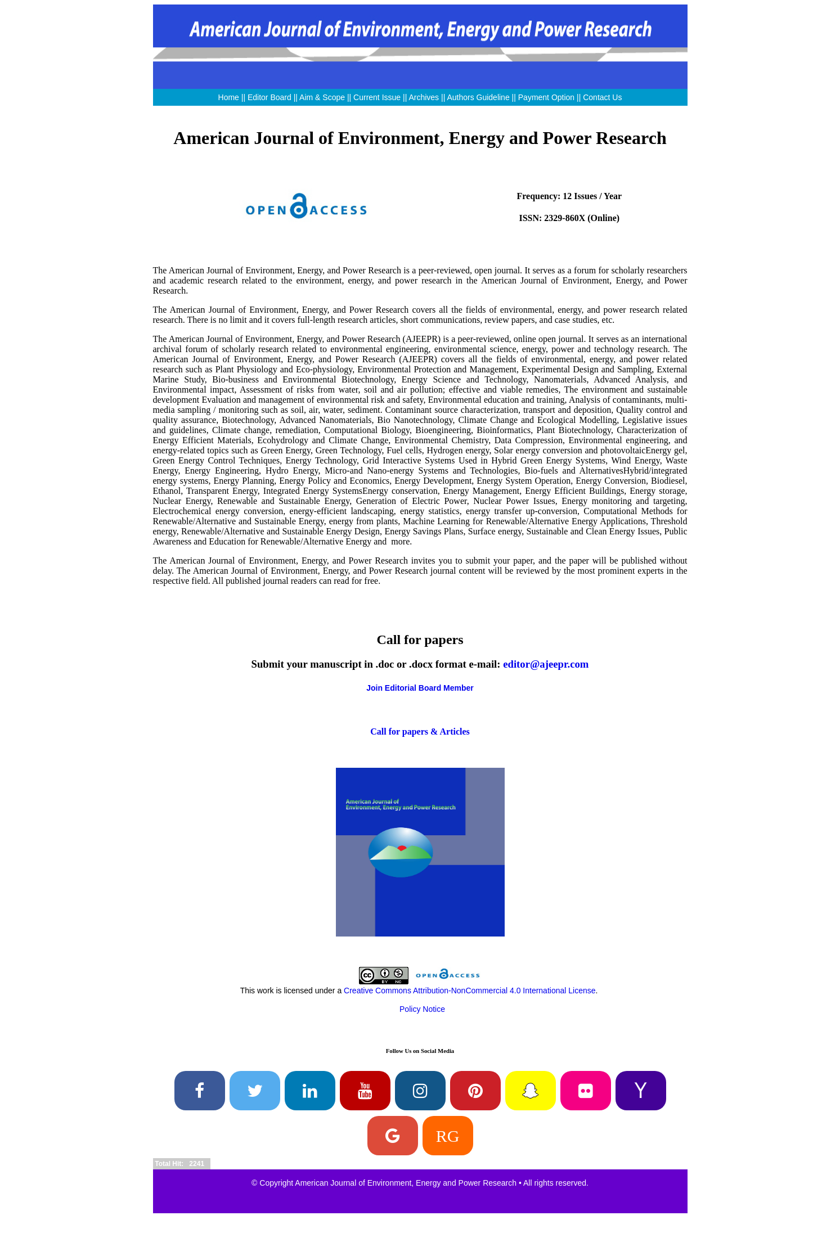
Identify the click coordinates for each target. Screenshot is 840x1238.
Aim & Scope (323, 97)
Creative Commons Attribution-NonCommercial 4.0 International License (469, 990)
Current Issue (377, 97)
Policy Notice (422, 1009)
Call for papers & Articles (420, 731)
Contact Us (602, 97)
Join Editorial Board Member (420, 687)
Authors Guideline (478, 97)
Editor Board (269, 97)
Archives (423, 97)
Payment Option (546, 97)
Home (228, 97)
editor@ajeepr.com (546, 664)
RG (448, 1135)
